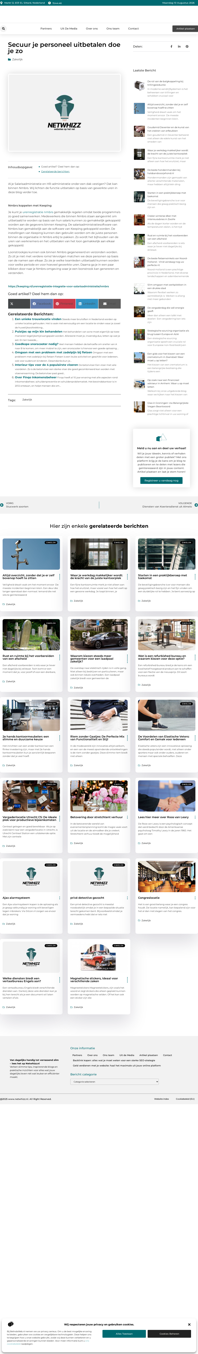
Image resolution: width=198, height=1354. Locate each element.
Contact (133, 28)
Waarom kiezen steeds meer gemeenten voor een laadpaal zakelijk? (91, 658)
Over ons (92, 28)
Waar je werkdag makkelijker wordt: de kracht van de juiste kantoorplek (96, 577)
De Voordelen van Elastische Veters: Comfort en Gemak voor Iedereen (163, 738)
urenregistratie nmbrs (38, 212)
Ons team (112, 28)
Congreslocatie (149, 897)
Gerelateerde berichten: (55, 171)
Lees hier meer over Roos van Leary (163, 817)
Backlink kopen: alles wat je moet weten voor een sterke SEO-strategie (114, 1060)
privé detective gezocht (87, 897)
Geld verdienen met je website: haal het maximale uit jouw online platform (117, 1065)
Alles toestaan (124, 1333)
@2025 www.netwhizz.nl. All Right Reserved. (25, 1099)
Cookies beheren (169, 1333)
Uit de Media (126, 1055)
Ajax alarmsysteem (16, 897)
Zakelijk (17, 59)
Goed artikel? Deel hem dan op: (60, 166)
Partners (46, 28)
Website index (158, 1099)
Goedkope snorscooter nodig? (36, 344)
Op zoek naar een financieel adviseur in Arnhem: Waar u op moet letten (168, 383)
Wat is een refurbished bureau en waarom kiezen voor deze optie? (162, 657)
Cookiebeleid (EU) (184, 1099)
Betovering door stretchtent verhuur (96, 817)
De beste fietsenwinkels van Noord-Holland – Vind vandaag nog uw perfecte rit (167, 261)
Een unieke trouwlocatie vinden (38, 319)
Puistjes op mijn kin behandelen (38, 331)
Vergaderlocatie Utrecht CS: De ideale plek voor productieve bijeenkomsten (30, 819)
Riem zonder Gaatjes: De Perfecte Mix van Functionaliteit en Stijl (97, 738)
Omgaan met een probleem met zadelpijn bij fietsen (53, 352)
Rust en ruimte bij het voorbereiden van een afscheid (28, 657)
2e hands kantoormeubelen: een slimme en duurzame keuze (26, 738)
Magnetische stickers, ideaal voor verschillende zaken (94, 980)
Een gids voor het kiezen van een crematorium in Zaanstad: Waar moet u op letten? (166, 357)
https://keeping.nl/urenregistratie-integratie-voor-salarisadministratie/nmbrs (58, 286)
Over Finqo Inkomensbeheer (36, 377)
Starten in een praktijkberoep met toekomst (162, 577)
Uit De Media (68, 28)
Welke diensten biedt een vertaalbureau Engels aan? (22, 980)
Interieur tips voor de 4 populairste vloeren (46, 364)
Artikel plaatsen (148, 1055)
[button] (189, 1324)
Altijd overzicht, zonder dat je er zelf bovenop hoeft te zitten (28, 577)
